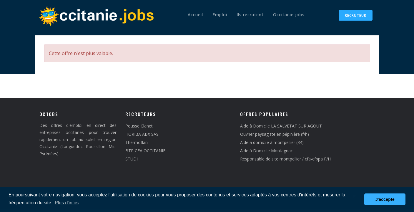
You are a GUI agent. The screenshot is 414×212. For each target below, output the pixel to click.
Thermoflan (136, 142)
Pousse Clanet (139, 126)
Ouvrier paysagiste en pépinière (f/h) (274, 134)
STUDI (131, 159)
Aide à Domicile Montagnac (266, 150)
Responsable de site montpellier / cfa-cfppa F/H (285, 159)
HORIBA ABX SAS (142, 134)
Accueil (195, 14)
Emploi (219, 14)
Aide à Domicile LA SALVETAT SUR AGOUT (281, 126)
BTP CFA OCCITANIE (145, 150)
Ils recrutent (250, 14)
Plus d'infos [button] (67, 202)
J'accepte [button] (385, 199)
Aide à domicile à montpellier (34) (272, 142)
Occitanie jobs (289, 14)
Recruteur (355, 15)
